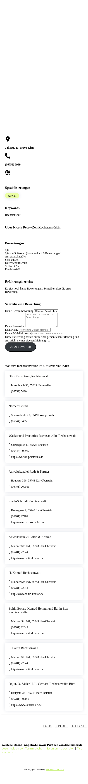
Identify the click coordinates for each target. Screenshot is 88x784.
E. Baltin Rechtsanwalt (23, 651)
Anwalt (12, 195)
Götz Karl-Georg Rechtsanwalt (29, 379)
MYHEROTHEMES (55, 772)
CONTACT (61, 728)
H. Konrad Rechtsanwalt (24, 575)
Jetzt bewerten (20, 349)
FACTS (47, 728)
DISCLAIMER (79, 728)
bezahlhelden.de (12, 751)
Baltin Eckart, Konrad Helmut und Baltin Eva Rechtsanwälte (38, 613)
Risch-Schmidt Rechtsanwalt (27, 504)
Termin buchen (34, 751)
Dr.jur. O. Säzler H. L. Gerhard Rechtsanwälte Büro (42, 686)
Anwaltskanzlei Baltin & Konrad (30, 539)
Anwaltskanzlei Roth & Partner (29, 474)
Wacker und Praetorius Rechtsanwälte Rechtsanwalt (42, 438)
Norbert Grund (18, 409)
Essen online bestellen (60, 751)
